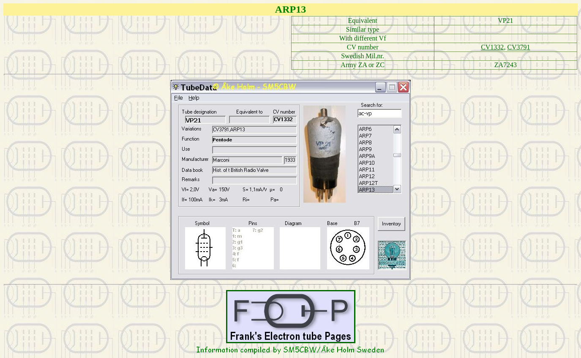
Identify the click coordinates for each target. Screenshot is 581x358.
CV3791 (518, 47)
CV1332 (492, 47)
